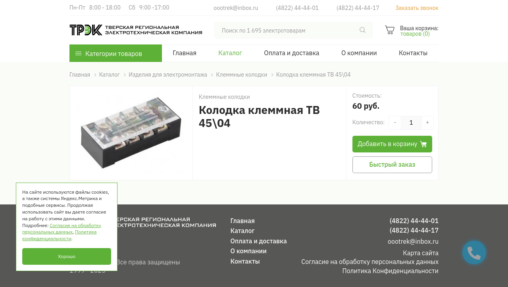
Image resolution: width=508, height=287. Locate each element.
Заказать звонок (417, 8)
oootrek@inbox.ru (236, 8)
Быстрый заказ (392, 164)
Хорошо (66, 256)
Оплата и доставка (291, 53)
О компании (359, 53)
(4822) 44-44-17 (358, 8)
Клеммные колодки (224, 96)
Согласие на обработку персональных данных (370, 262)
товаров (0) (415, 34)
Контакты (413, 53)
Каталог (230, 53)
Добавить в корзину (392, 144)
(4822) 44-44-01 (297, 8)
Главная (184, 53)
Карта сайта (421, 253)
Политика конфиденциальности (59, 235)
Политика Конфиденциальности (390, 271)
